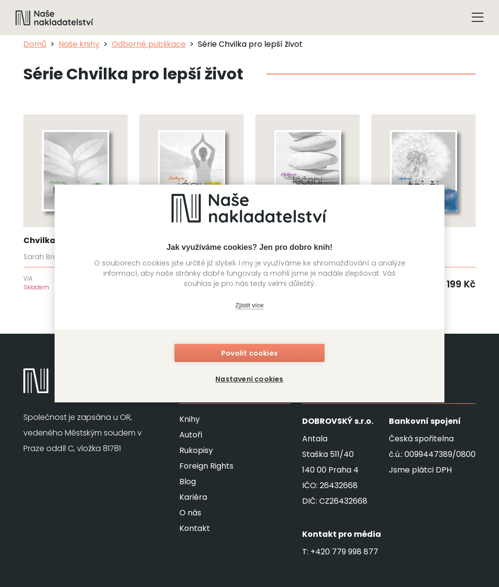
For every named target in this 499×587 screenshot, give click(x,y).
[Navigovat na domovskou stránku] (55, 17)
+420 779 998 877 (344, 551)
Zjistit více (249, 305)
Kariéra (193, 497)
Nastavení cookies (249, 379)
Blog (187, 481)
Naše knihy (78, 44)
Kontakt (194, 528)
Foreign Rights (206, 466)
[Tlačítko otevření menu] (477, 17)
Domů (34, 44)
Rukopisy (196, 450)
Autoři (190, 434)
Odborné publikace (149, 44)
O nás (190, 512)
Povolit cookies (249, 354)
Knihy (189, 419)
